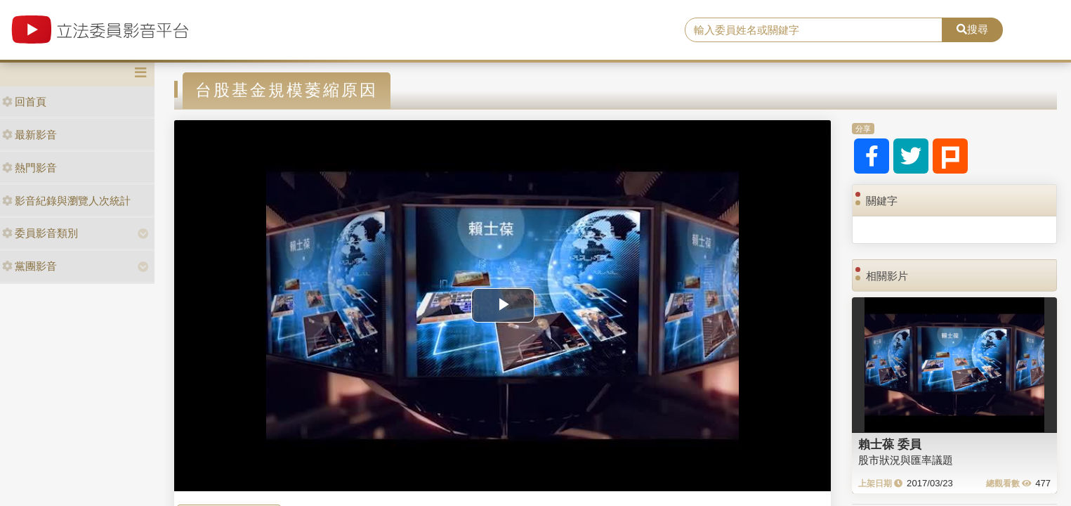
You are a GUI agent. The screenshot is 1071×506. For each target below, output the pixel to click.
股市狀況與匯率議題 (905, 460)
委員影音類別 (40, 233)
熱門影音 (29, 168)
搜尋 (972, 29)
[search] (813, 30)
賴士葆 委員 (889, 444)
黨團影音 (29, 266)
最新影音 (29, 135)
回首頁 (24, 102)
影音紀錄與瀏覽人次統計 (66, 201)
